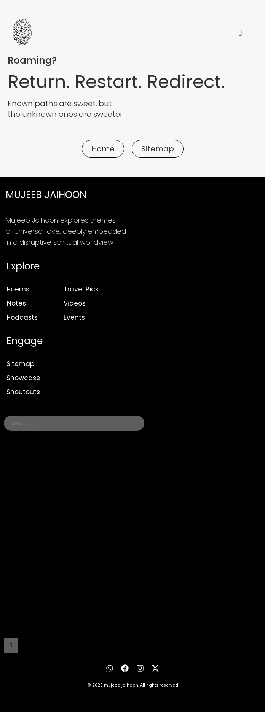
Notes (16, 303)
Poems (18, 289)
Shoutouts (23, 392)
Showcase (23, 377)
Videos (75, 303)
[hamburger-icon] (240, 33)
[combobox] (74, 423)
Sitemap (20, 363)
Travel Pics (81, 289)
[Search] (11, 645)
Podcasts (22, 317)
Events (74, 317)
